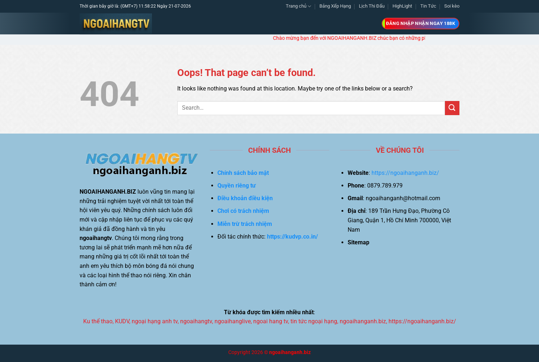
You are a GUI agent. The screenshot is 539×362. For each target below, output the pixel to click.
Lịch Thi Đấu (372, 6)
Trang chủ (298, 6)
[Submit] (452, 108)
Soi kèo (451, 6)
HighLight (402, 6)
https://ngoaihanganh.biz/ (405, 172)
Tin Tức (428, 6)
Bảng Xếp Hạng (335, 6)
